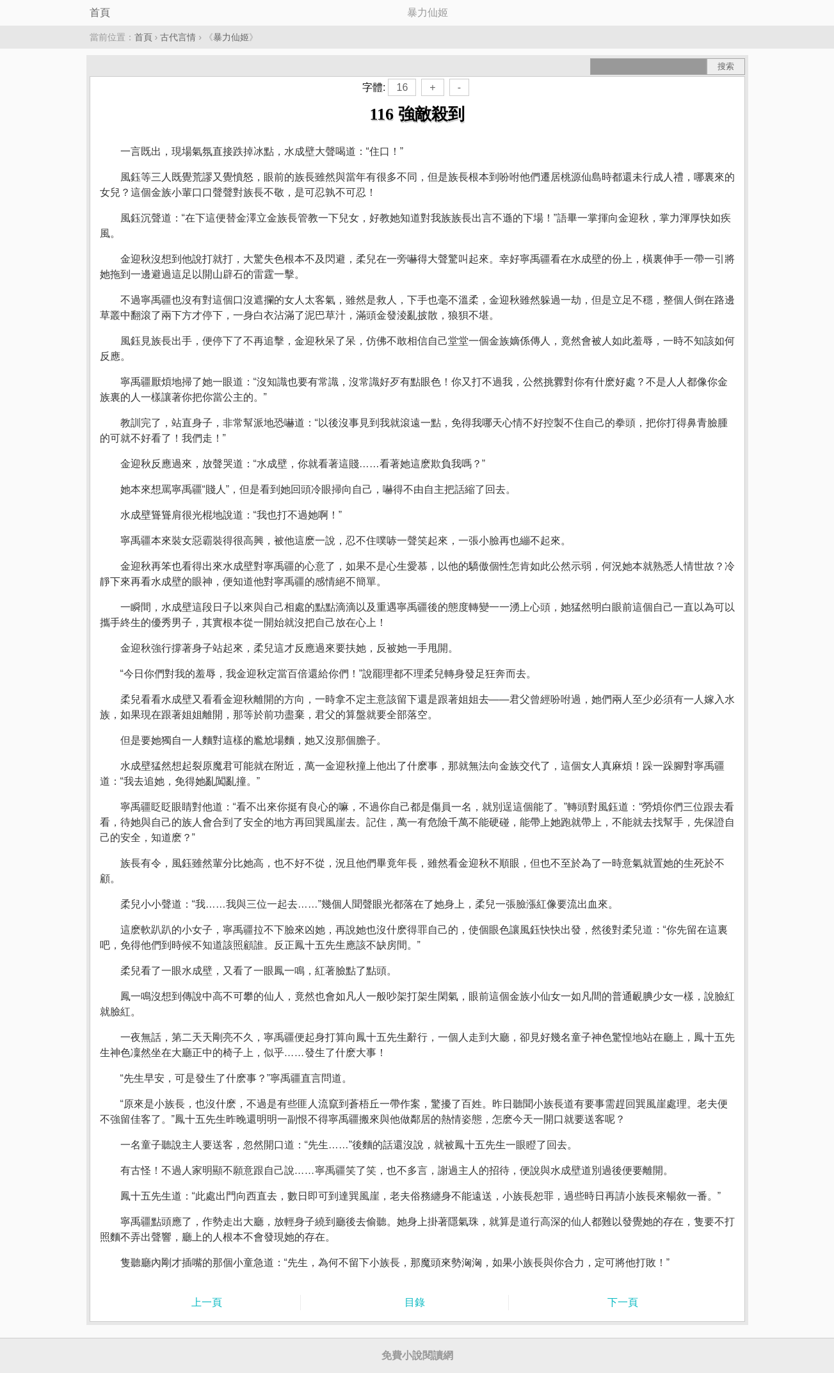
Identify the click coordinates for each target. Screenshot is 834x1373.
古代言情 (178, 37)
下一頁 (622, 1302)
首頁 (100, 12)
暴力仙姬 (231, 37)
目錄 (415, 1302)
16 (402, 87)
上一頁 (206, 1302)
